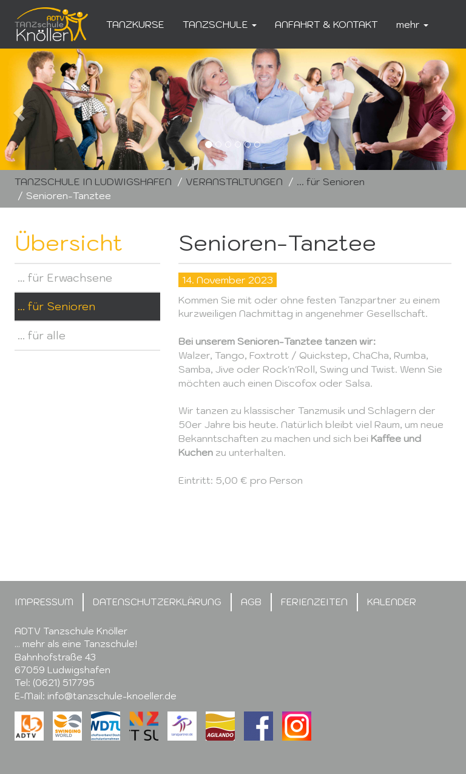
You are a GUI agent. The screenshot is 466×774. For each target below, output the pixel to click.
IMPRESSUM (44, 602)
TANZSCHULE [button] (220, 24)
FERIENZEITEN (314, 602)
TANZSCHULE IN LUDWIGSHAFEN (93, 181)
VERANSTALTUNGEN (234, 181)
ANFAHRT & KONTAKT (326, 24)
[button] (35, 109)
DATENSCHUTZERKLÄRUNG (157, 602)
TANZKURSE (135, 24)
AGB (251, 602)
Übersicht (69, 242)
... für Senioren (331, 181)
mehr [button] (412, 24)
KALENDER (391, 602)
